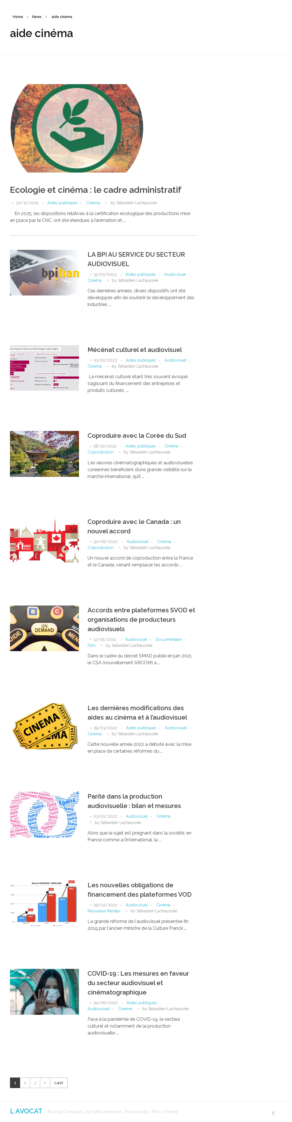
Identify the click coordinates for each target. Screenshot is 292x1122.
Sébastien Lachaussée (136, 202)
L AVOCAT (26, 1111)
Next (45, 1083)
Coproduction (100, 452)
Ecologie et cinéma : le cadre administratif (95, 190)
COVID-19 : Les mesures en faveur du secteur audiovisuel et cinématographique (138, 983)
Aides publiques (62, 202)
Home (18, 17)
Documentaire (169, 639)
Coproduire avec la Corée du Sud (137, 435)
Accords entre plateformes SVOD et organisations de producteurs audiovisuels (141, 619)
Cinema (93, 202)
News (37, 17)
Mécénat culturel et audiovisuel (135, 349)
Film (92, 645)
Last (58, 1082)
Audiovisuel (175, 274)
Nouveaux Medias (104, 911)
